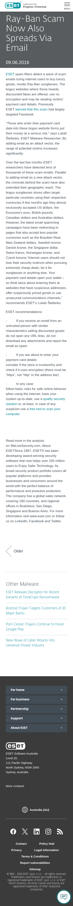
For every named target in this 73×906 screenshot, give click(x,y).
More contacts (15, 786)
